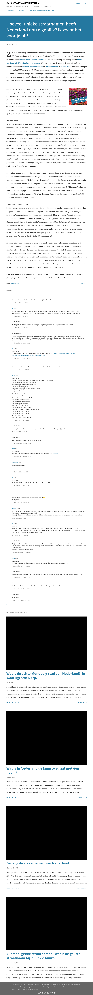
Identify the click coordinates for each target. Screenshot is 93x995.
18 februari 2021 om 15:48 (20, 535)
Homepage (9, 10)
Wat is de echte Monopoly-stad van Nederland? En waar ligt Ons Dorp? (45, 675)
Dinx (13, 308)
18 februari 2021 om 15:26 (20, 518)
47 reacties (15, 797)
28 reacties (15, 888)
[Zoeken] (77, 3)
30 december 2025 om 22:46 (21, 589)
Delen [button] (83, 283)
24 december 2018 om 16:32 (21, 358)
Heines (14, 508)
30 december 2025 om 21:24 (21, 577)
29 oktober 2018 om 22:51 (20, 303)
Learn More (43, 993)
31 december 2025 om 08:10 (21, 600)
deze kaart (56, 453)
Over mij (20, 10)
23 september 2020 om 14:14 (21, 443)
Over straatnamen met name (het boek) (40, 10)
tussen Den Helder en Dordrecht (32, 60)
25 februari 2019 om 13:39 (20, 370)
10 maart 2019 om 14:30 (20, 432)
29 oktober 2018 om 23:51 (20, 327)
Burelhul (25, 67)
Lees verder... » (82, 702)
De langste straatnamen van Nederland (37, 863)
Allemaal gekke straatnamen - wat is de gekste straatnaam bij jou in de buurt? (43, 956)
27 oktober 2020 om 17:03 (20, 503)
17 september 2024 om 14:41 (21, 566)
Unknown (15, 462)
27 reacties (15, 702)
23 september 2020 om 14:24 (21, 456)
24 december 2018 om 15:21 (21, 343)
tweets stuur (66, 67)
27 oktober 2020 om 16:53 (20, 472)
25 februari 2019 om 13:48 (20, 420)
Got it (53, 993)
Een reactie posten (12, 605)
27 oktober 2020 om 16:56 (20, 485)
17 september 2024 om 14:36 (21, 552)
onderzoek (15, 283)
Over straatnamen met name (23, 3)
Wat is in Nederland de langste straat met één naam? (42, 770)
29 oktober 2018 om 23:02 (20, 316)
